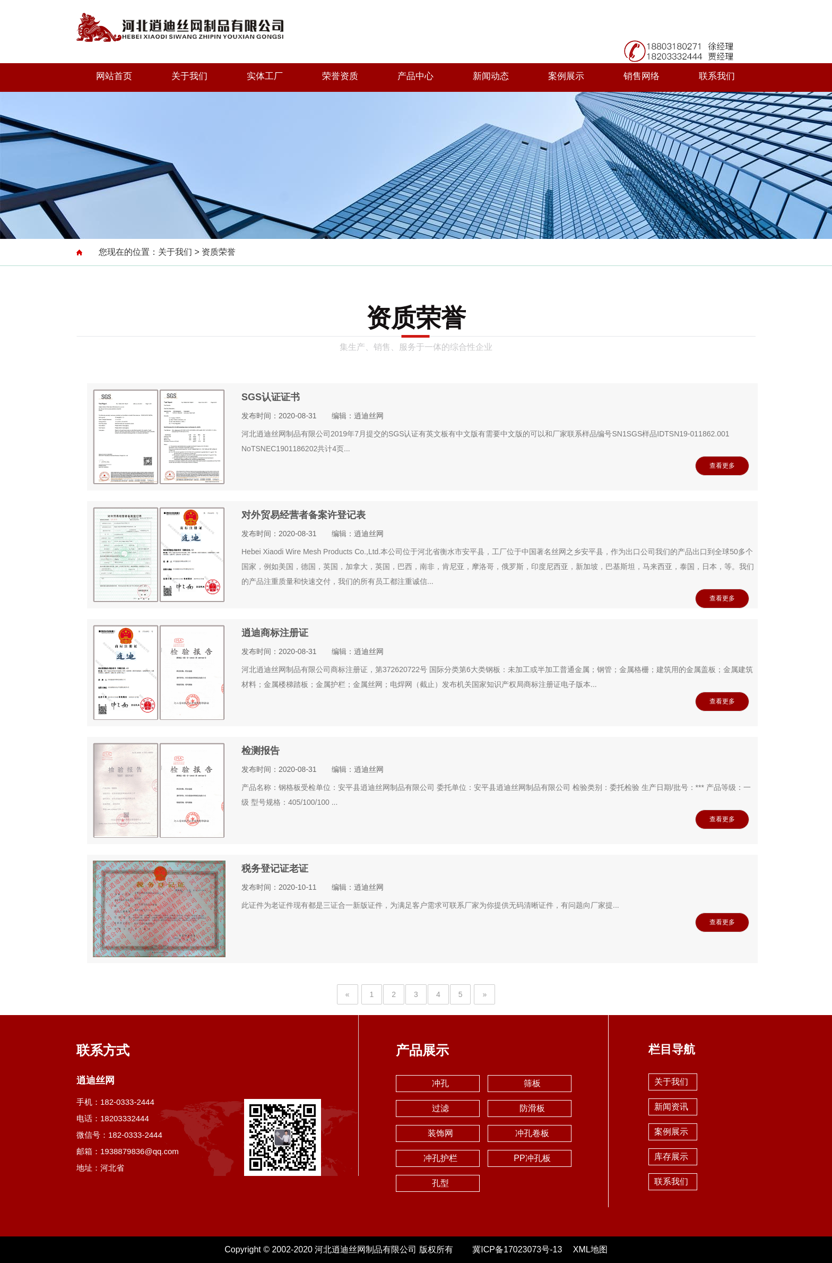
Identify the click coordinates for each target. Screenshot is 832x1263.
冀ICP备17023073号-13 (517, 1249)
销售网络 (641, 76)
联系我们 (717, 76)
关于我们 (189, 76)
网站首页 (114, 76)
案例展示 (566, 76)
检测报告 (260, 750)
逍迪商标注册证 (274, 633)
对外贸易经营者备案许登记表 (303, 515)
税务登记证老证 (274, 868)
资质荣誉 (219, 251)
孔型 (440, 1183)
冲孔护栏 (440, 1158)
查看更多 (722, 465)
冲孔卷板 (532, 1133)
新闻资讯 (671, 1106)
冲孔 (440, 1083)
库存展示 (671, 1156)
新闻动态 (491, 76)
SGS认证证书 (270, 397)
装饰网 (440, 1133)
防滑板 (532, 1108)
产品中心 (415, 76)
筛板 (532, 1083)
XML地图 (590, 1249)
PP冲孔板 (532, 1158)
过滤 (440, 1108)
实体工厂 (265, 76)
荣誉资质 (340, 76)
